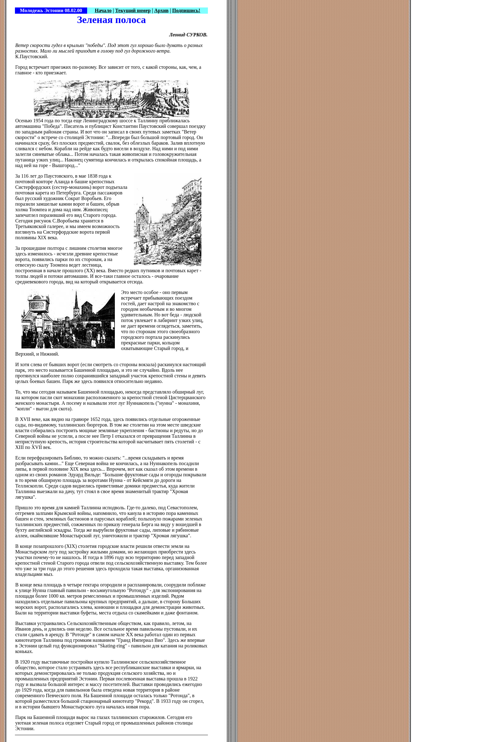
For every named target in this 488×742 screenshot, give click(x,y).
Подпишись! (186, 10)
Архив (161, 10)
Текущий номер (133, 10)
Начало (103, 10)
